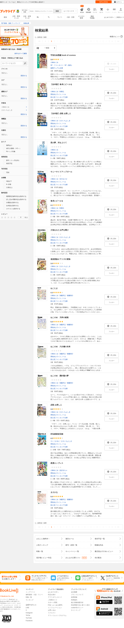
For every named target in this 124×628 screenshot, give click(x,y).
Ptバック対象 (9, 151)
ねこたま (54, 288)
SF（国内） (69, 65)
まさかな (54, 492)
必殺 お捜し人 (56, 405)
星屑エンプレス (57, 463)
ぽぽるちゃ (63, 470)
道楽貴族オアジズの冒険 (60, 259)
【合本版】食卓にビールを (61, 84)
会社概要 (74, 592)
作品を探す (52, 595)
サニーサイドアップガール (61, 172)
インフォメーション (55, 608)
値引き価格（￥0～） (12, 148)
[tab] (14, 107)
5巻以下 (7, 181)
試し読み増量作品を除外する (14, 199)
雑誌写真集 (92, 17)
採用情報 (74, 597)
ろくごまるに (55, 441)
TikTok (28, 615)
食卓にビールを (57, 201)
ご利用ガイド (119, 17)
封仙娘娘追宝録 (57, 434)
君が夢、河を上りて (59, 143)
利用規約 (74, 600)
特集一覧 (29, 597)
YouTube (29, 618)
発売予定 (7, 163)
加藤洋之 (63, 295)
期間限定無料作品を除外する (14, 196)
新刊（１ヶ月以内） (11, 160)
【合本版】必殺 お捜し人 (61, 113)
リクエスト (52, 613)
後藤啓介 (70, 295)
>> (118, 41)
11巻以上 (8, 187)
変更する (24, 76)
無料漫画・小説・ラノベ (34, 595)
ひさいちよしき (65, 121)
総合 (5, 17)
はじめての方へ (109, 17)
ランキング (29, 600)
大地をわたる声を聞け (60, 230)
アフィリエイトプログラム (57, 615)
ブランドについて (77, 595)
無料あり (7, 145)
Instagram (29, 613)
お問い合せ (52, 610)
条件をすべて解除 (20, 53)
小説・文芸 (70, 17)
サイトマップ (75, 610)
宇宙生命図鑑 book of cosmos (63, 55)
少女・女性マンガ (27, 17)
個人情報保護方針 (77, 602)
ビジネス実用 (81, 17)
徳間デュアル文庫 (57, 68)
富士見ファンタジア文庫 (59, 97)
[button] (79, 36)
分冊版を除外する (11, 202)
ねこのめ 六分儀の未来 (60, 347)
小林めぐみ (54, 62)
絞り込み (24, 11)
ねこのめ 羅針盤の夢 (60, 376)
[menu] (21, 217)
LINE (27, 608)
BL (38, 17)
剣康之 (62, 91)
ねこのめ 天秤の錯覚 (60, 317)
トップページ (30, 592)
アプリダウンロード (55, 597)
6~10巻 (7, 184)
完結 (6, 172)
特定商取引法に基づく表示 (80, 605)
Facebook (29, 621)
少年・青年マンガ (16, 17)
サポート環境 (52, 602)
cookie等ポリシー (77, 608)
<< (39, 41)
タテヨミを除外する (11, 209)
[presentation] (1, 217)
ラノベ (59, 17)
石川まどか (63, 179)
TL (49, 17)
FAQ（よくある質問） (55, 605)
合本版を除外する (11, 205)
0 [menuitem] (20, 217)
